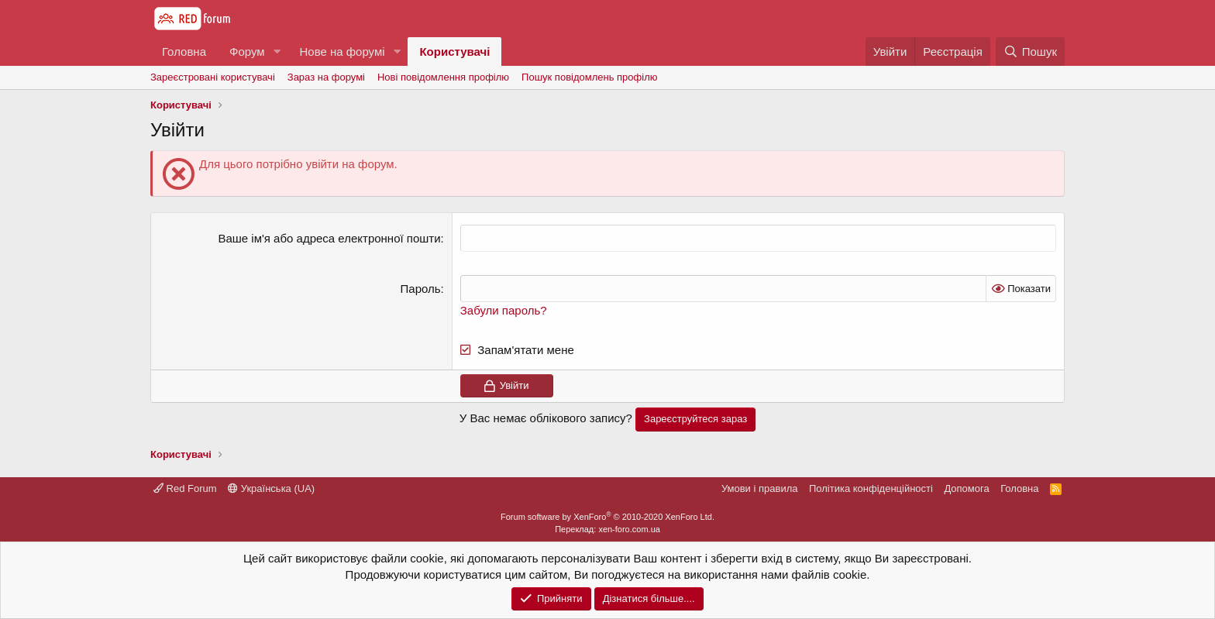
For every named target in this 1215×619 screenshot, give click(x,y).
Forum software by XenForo (607, 516)
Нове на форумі (341, 51)
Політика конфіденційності (871, 488)
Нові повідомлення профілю (443, 77)
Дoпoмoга (966, 488)
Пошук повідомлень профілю (589, 77)
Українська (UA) (271, 488)
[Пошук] (1030, 51)
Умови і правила (759, 488)
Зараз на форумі (326, 77)
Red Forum (185, 488)
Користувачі (454, 51)
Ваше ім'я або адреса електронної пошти (329, 238)
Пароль (421, 288)
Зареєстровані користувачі (212, 77)
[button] (276, 51)
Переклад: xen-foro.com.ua (607, 529)
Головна (184, 51)
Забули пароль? (503, 310)
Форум (247, 51)
